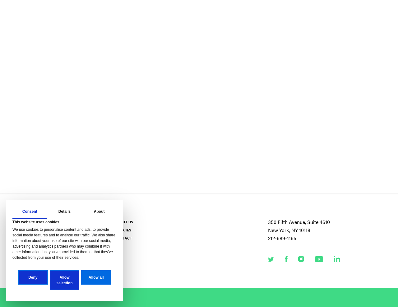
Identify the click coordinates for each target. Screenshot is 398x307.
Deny (32, 277)
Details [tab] (64, 211)
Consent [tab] (29, 211)
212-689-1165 (282, 238)
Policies (123, 230)
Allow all (96, 277)
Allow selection (64, 280)
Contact (123, 238)
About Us (124, 222)
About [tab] (99, 211)
